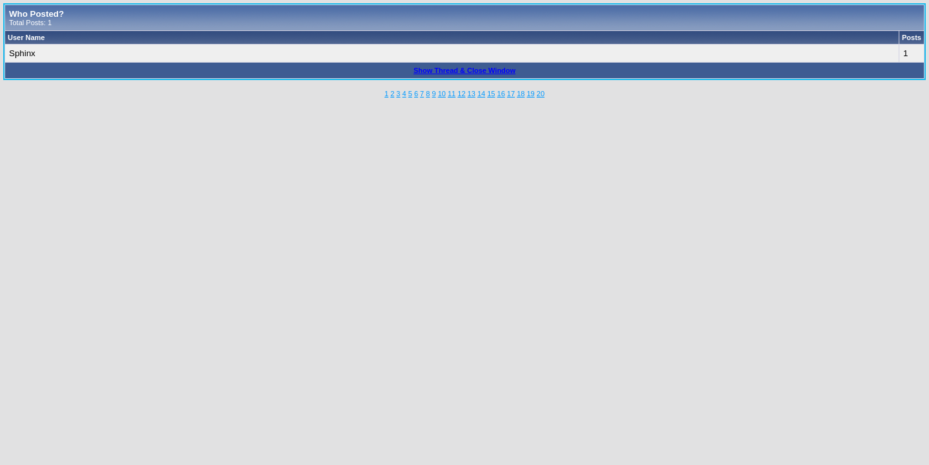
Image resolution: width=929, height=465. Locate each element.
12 (461, 94)
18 (520, 94)
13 (471, 94)
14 (481, 94)
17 (511, 94)
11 (451, 94)
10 (442, 94)
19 (530, 94)
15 (491, 94)
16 (501, 94)
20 (540, 94)
